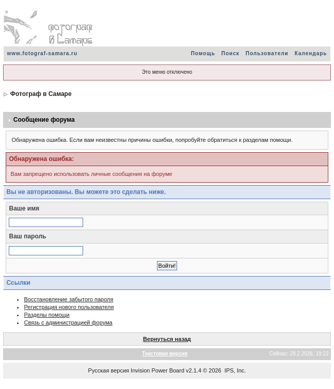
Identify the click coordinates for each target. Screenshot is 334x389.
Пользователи (267, 53)
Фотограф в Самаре (41, 94)
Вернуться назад (167, 339)
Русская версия (108, 370)
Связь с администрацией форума (68, 322)
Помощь (203, 53)
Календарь (311, 53)
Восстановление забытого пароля (68, 299)
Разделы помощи (46, 315)
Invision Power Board (157, 370)
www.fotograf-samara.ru (42, 53)
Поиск (230, 53)
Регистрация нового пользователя (69, 307)
